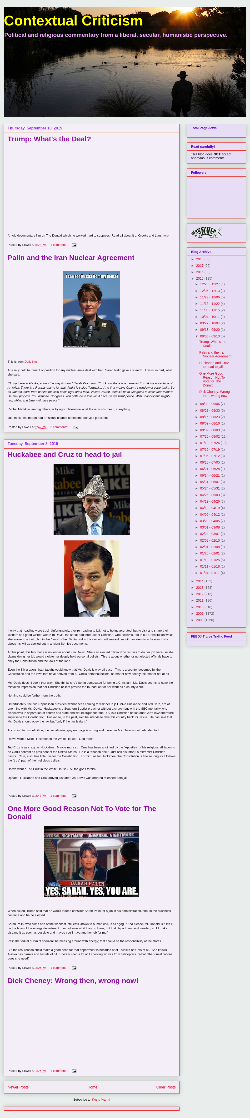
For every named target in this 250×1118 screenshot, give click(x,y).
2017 (200, 265)
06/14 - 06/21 (210, 475)
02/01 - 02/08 (210, 547)
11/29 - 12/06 (210, 297)
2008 (200, 620)
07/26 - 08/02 (210, 436)
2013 (200, 587)
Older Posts (166, 1087)
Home (93, 1087)
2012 (200, 594)
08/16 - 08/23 (210, 417)
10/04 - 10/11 (210, 317)
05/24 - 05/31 (210, 488)
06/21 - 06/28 (210, 469)
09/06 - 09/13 (210, 336)
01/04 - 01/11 (210, 573)
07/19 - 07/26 (210, 443)
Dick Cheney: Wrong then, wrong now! (73, 980)
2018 (200, 259)
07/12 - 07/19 (210, 449)
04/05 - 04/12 (210, 514)
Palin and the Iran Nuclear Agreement (71, 258)
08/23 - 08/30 (210, 410)
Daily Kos (31, 361)
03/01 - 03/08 (210, 527)
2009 (200, 613)
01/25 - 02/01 (210, 553)
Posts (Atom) (101, 1099)
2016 (200, 272)
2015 (200, 278)
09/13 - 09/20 (210, 329)
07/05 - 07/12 (210, 456)
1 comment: (59, 245)
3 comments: (59, 427)
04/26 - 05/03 (210, 495)
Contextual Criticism (73, 21)
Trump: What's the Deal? (49, 139)
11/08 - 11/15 (210, 310)
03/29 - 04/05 (210, 521)
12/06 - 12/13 (210, 291)
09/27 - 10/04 (210, 323)
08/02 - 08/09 (210, 430)
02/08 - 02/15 (210, 540)
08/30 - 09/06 (210, 404)
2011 (200, 600)
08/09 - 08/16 (210, 423)
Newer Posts (18, 1087)
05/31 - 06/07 (210, 482)
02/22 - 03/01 (210, 534)
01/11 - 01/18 (210, 566)
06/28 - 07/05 (210, 462)
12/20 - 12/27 (210, 284)
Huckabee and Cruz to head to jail (65, 454)
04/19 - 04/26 (210, 501)
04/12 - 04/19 (210, 508)
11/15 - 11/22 (210, 304)
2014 (200, 581)
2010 (200, 607)
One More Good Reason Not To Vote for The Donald (212, 379)
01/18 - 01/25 (210, 560)
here (165, 235)
